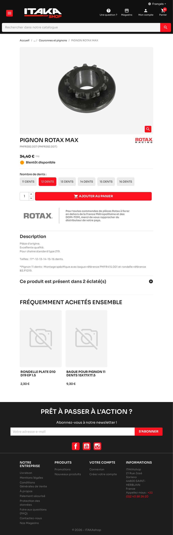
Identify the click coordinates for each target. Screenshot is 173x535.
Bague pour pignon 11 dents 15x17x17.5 (85, 373)
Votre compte (102, 463)
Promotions (63, 469)
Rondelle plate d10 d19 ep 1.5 (38, 373)
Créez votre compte (103, 474)
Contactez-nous (31, 518)
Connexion (96, 469)
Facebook (76, 446)
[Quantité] (24, 196)
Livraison (26, 473)
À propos (26, 491)
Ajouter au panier (93, 196)
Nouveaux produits (68, 474)
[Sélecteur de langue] (157, 3)
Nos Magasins (29, 523)
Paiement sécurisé (32, 496)
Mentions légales (31, 477)
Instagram (97, 446)
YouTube (86, 446)
